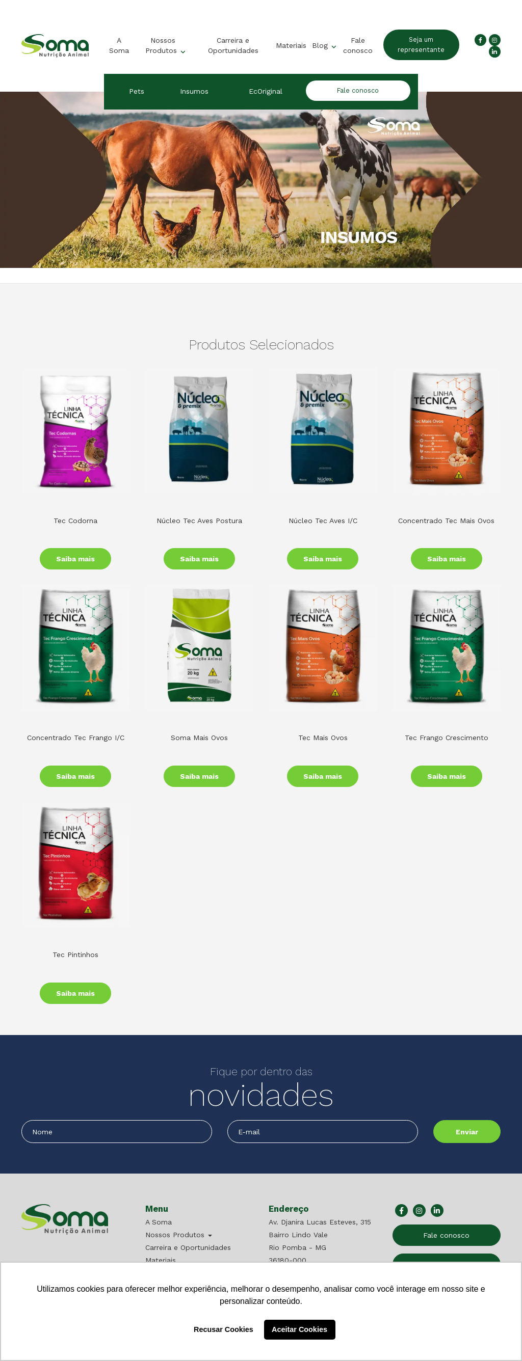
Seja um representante (421, 44)
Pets (136, 91)
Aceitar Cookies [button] (299, 1329)
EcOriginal (265, 91)
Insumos (194, 91)
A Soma (118, 45)
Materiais (291, 45)
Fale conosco (357, 45)
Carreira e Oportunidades (232, 45)
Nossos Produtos (162, 45)
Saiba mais (75, 559)
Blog (321, 45)
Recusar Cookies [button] (223, 1329)
